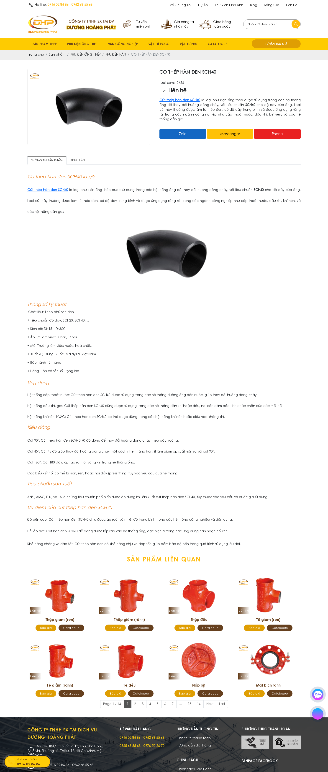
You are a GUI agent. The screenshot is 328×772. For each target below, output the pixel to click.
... (180, 704)
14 (199, 704)
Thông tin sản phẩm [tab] (47, 160)
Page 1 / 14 (112, 704)
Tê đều (129, 685)
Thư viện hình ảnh (229, 5)
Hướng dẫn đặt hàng (194, 745)
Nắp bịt (198, 685)
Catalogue (71, 628)
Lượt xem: (167, 83)
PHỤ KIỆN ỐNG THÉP (82, 43)
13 (189, 704)
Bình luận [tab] (77, 160)
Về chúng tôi (180, 5)
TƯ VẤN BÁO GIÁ (276, 44)
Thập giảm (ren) (59, 619)
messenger (230, 133)
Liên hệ (291, 5)
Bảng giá (271, 5)
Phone (277, 133)
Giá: (162, 91)
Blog (253, 5)
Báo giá (46, 628)
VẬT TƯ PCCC (158, 43)
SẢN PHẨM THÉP (45, 43)
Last (222, 704)
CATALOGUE (217, 43)
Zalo (183, 133)
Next (209, 704)
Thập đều (198, 619)
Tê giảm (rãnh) (60, 685)
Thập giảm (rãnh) (129, 619)
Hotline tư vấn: (33, 762)
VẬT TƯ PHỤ (188, 43)
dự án (203, 5)
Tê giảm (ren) (268, 619)
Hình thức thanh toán (194, 738)
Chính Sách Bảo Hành (194, 769)
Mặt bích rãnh (268, 685)
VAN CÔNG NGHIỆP (123, 43)
